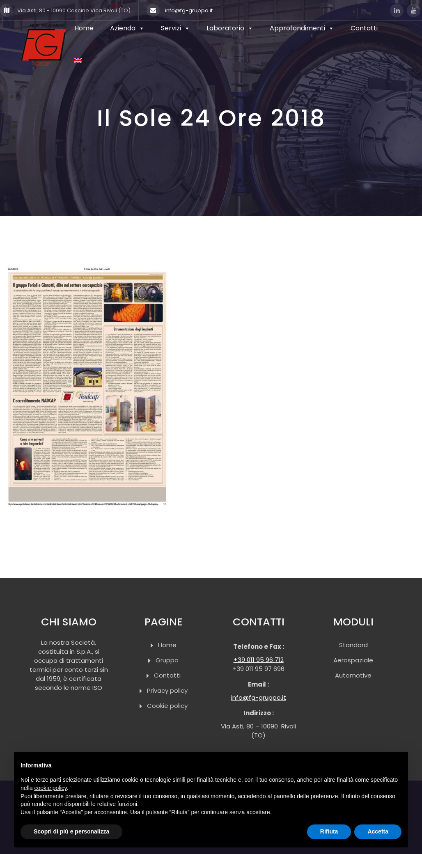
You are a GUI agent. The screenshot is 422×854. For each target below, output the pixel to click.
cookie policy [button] (50, 788)
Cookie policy (167, 705)
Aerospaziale (353, 660)
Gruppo (167, 660)
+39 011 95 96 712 (259, 659)
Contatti (167, 675)
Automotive (353, 675)
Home (167, 645)
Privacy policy (167, 690)
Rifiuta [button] (329, 831)
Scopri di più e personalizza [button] (71, 831)
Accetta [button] (377, 831)
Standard (353, 645)
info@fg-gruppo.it (180, 10)
